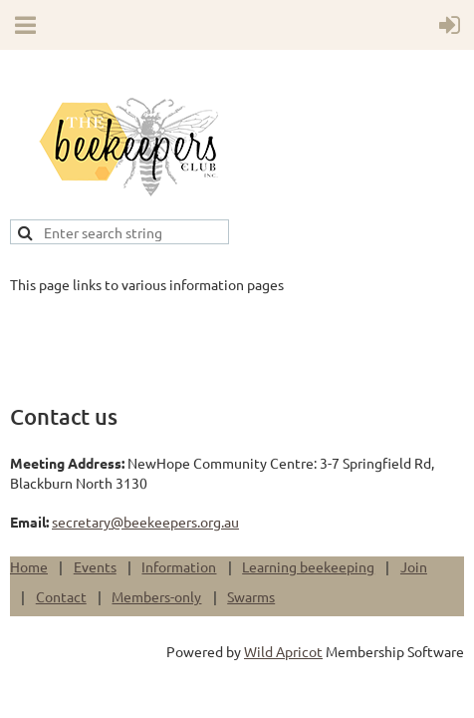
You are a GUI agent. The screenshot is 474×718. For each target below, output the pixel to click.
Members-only (156, 596)
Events (95, 566)
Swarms (251, 596)
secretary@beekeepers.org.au (145, 522)
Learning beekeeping (308, 566)
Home (29, 566)
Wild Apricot (283, 651)
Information (178, 566)
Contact (61, 596)
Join (413, 566)
